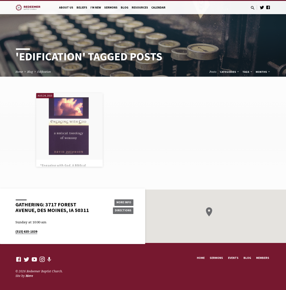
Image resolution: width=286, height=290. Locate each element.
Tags (247, 71)
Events (233, 258)
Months (263, 71)
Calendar (158, 7)
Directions (122, 211)
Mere (29, 276)
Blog (124, 7)
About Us (66, 7)
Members (262, 258)
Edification (44, 72)
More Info (122, 202)
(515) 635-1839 (26, 231)
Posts (212, 72)
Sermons (110, 7)
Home (19, 72)
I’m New (95, 7)
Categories (230, 71)
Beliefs (82, 7)
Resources (140, 7)
